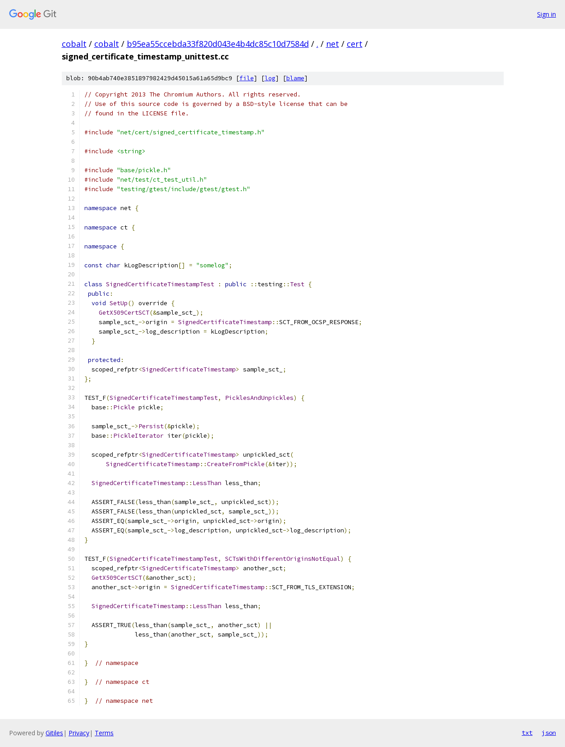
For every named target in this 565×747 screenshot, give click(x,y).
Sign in (546, 14)
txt (527, 733)
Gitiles (54, 733)
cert (355, 43)
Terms (104, 733)
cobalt (74, 43)
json (549, 733)
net (332, 43)
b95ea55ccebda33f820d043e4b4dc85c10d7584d (218, 43)
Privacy (79, 733)
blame (295, 78)
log (270, 78)
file (246, 78)
